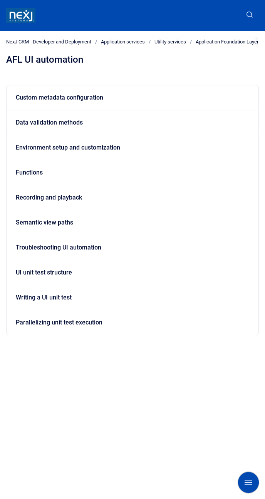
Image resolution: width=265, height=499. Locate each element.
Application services (123, 42)
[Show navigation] (248, 482)
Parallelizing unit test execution (59, 322)
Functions (29, 172)
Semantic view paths (44, 222)
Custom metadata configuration (59, 97)
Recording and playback (49, 197)
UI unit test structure (44, 272)
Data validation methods (49, 122)
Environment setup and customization (68, 147)
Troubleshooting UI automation (58, 247)
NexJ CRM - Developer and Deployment (48, 42)
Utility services (170, 42)
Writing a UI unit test (44, 297)
